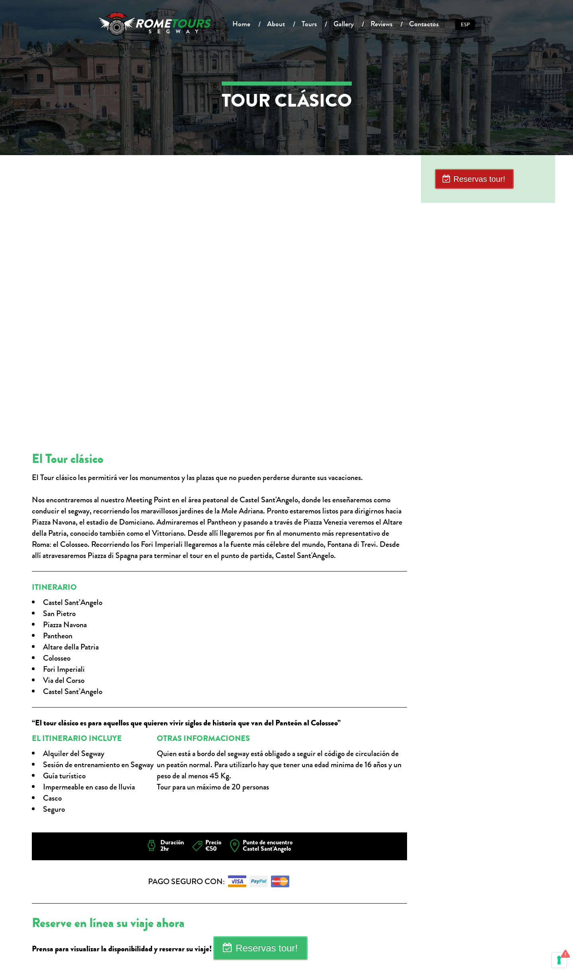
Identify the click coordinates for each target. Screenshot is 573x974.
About (276, 24)
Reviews (381, 24)
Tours (309, 24)
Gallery (343, 24)
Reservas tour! (267, 948)
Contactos (424, 24)
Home (241, 24)
